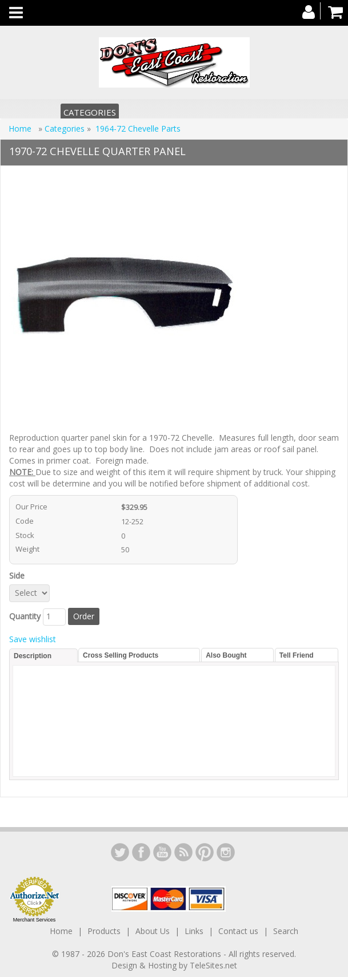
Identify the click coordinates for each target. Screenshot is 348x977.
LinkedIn (120, 852)
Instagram (226, 852)
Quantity (25, 616)
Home (21, 128)
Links (194, 930)
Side (19, 575)
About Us (152, 930)
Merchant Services (34, 920)
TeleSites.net (213, 965)
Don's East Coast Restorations (165, 953)
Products (104, 930)
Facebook (141, 852)
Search (285, 930)
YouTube (162, 852)
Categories (89, 112)
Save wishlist (32, 639)
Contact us (238, 930)
